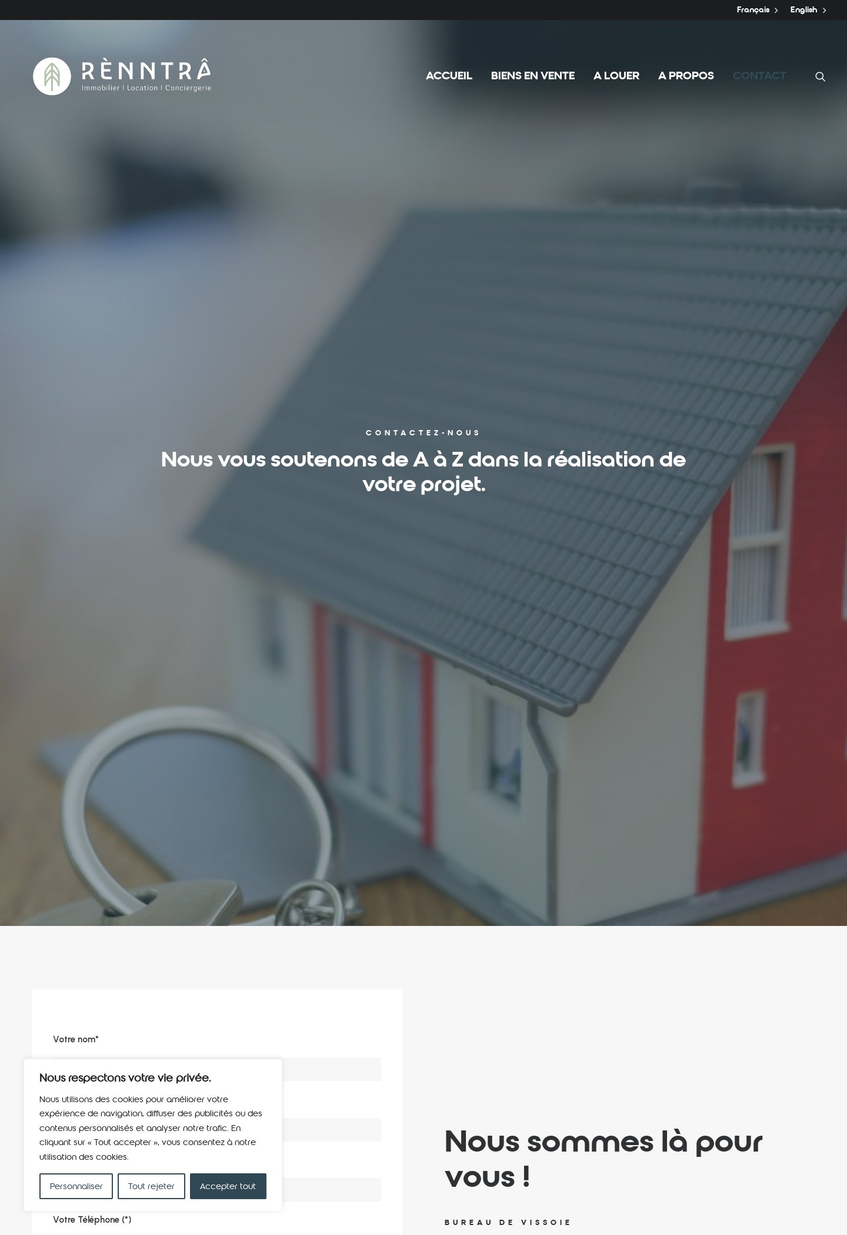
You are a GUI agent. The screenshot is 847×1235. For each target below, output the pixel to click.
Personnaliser (76, 1186)
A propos (686, 76)
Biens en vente (533, 76)
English (808, 10)
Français (757, 10)
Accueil (449, 76)
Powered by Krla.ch (191, 1211)
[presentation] (142, 810)
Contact (759, 76)
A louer (616, 76)
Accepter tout (228, 1186)
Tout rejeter (151, 1186)
